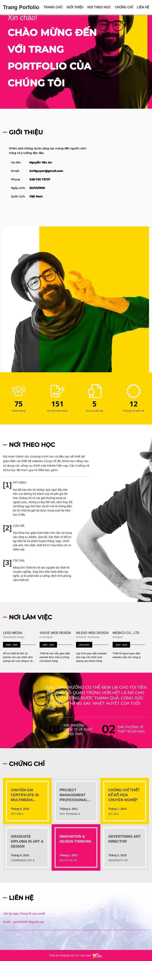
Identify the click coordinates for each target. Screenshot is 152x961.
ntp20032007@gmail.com (28, 921)
